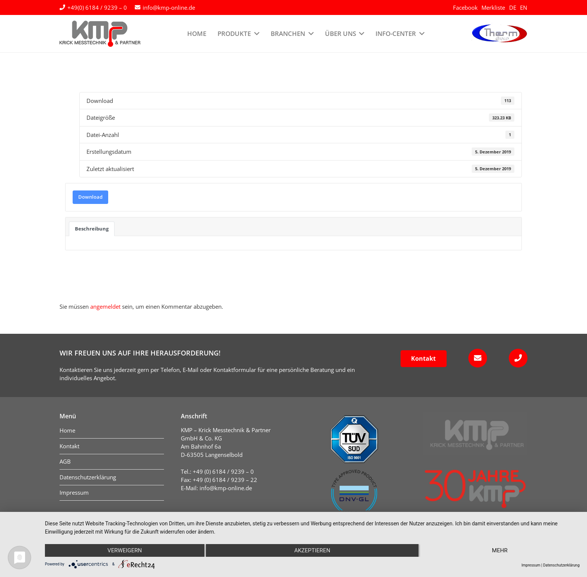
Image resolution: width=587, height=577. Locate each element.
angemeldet (105, 306)
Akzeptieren (312, 550)
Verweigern (124, 550)
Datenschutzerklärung (561, 565)
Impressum (530, 565)
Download (90, 196)
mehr (500, 550)
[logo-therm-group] (499, 33)
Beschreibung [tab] (92, 228)
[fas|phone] (515, 358)
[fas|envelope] (475, 358)
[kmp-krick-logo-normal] (100, 34)
